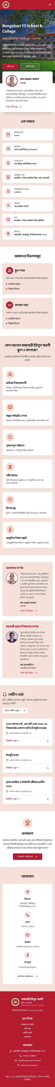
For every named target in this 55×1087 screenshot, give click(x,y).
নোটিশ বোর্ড (27, 1032)
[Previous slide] (5, 46)
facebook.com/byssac (27, 967)
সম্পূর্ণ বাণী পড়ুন (14, 106)
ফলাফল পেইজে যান (28, 856)
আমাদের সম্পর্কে (27, 1024)
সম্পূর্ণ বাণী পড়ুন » (28, 610)
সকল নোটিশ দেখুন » (15, 710)
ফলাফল (27, 1036)
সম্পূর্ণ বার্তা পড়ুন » (29, 672)
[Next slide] (50, 46)
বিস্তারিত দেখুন (13, 740)
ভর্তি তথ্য (27, 1028)
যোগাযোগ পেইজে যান (27, 976)
